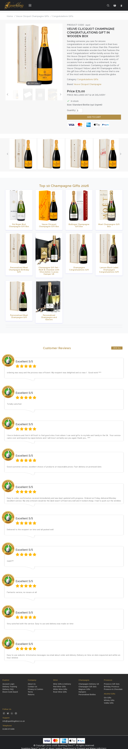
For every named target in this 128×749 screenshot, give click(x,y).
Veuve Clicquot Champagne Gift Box (49, 225)
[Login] (121, 5)
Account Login (8, 684)
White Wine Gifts (60, 689)
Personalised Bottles (87, 695)
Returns (31, 695)
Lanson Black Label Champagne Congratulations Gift (109, 269)
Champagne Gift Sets (87, 687)
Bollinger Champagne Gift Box (79, 225)
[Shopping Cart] (114, 5)
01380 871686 (8, 729)
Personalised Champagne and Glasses (49, 317)
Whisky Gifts (109, 700)
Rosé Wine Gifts (60, 692)
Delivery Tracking (9, 687)
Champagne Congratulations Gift (79, 268)
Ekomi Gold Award (10, 692)
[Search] (108, 5)
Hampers (82, 692)
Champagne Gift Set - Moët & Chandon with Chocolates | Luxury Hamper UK (49, 270)
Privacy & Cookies (35, 689)
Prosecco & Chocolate (113, 689)
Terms (30, 692)
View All (117, 348)
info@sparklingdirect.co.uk (13, 721)
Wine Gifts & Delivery (62, 684)
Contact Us (32, 687)
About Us (32, 684)
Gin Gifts (107, 698)
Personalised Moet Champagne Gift (19, 316)
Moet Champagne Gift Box (109, 225)
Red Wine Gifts (59, 687)
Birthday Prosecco (111, 687)
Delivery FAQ (8, 689)
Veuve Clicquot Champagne (88, 84)
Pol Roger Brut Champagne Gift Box (19, 225)
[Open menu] (30, 5)
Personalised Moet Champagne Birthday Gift (19, 269)
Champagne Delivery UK (88, 684)
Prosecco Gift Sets (112, 684)
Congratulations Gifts (87, 79)
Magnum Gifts (84, 689)
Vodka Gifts (109, 703)
